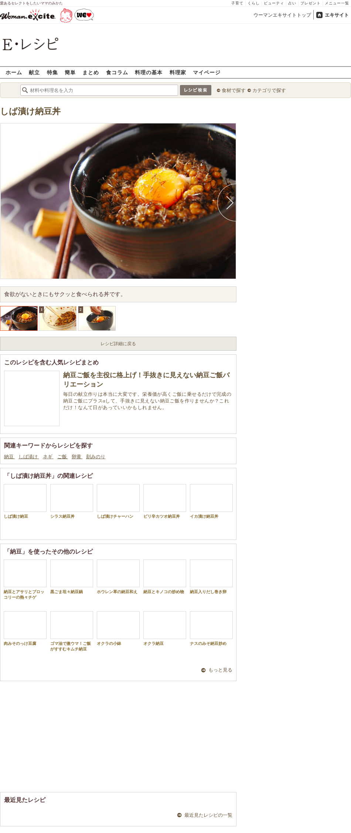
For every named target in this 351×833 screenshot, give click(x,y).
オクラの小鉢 (118, 628)
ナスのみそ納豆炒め (211, 628)
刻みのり (95, 456)
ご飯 (62, 456)
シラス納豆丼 (71, 501)
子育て (237, 3)
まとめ (90, 72)
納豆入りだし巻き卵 (211, 577)
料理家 (178, 72)
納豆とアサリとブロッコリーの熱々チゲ (25, 579)
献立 (34, 72)
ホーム (14, 72)
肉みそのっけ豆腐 (25, 628)
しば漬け (28, 456)
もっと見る (220, 670)
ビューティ (274, 3)
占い (292, 3)
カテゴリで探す (269, 90)
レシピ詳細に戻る (118, 343)
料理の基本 (149, 72)
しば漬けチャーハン (118, 501)
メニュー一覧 (337, 3)
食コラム (117, 72)
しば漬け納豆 (25, 501)
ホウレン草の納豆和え (118, 577)
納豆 (9, 456)
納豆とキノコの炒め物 (164, 577)
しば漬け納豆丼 (30, 111)
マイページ (207, 72)
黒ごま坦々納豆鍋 (71, 577)
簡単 (70, 72)
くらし (254, 3)
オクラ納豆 (164, 628)
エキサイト (337, 15)
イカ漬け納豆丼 (211, 501)
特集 (52, 72)
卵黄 (77, 456)
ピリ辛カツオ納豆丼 (164, 501)
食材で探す (234, 90)
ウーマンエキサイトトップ (282, 15)
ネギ (48, 456)
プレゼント (310, 3)
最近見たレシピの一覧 (208, 815)
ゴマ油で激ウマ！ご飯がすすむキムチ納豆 (71, 631)
